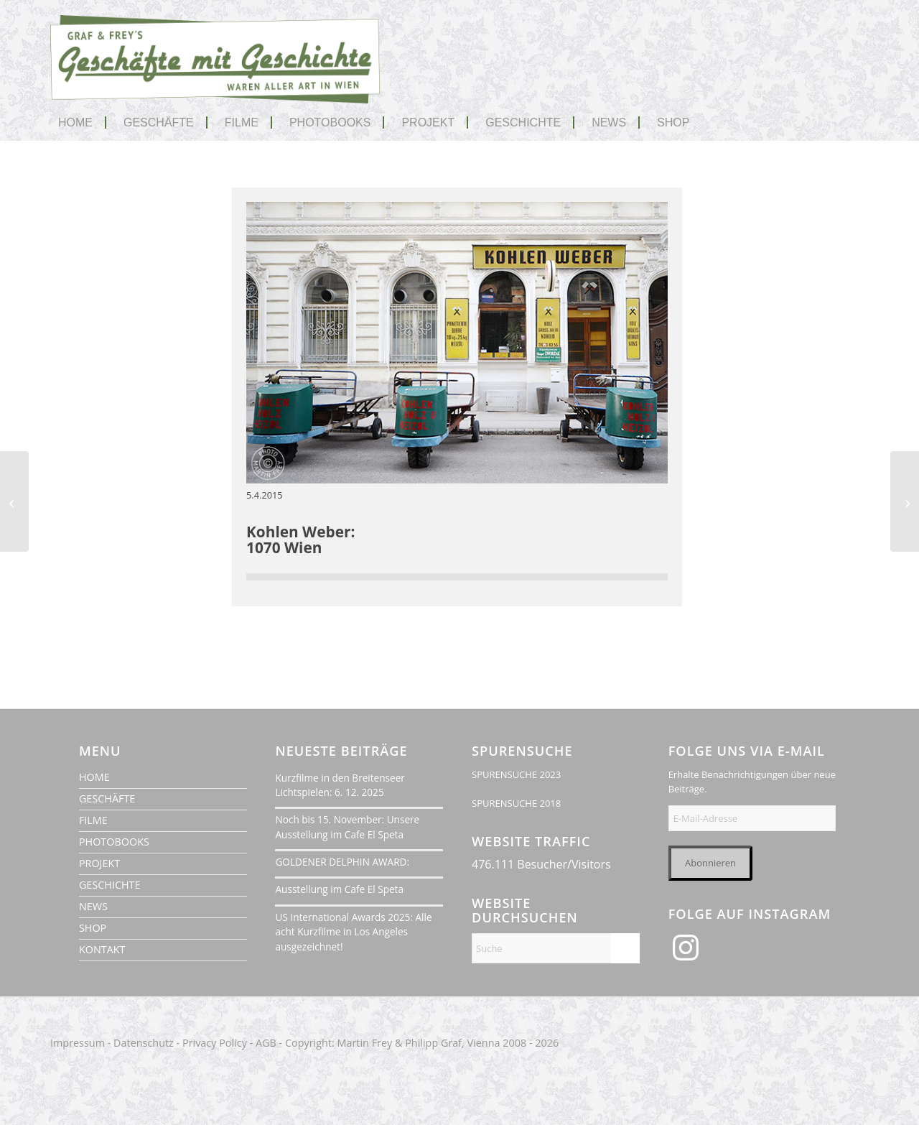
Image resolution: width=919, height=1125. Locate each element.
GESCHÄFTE (107, 798)
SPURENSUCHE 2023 (516, 774)
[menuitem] (82, 123)
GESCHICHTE (110, 885)
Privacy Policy (214, 1043)
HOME (94, 777)
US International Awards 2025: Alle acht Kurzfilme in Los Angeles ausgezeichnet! (353, 931)
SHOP (92, 928)
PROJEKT (99, 863)
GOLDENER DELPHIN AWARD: (342, 862)
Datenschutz (143, 1043)
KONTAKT (102, 949)
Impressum (77, 1043)
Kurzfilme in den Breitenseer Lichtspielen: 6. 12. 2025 (339, 785)
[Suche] (556, 948)
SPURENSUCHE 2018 (516, 803)
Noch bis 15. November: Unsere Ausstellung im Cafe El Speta (347, 826)
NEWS (93, 906)
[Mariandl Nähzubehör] (14, 501)
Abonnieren (710, 862)
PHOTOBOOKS (114, 841)
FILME (93, 820)
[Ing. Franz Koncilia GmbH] (904, 501)
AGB (266, 1043)
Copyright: (310, 1043)
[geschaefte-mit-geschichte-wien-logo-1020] (215, 70)
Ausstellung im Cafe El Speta (339, 889)
